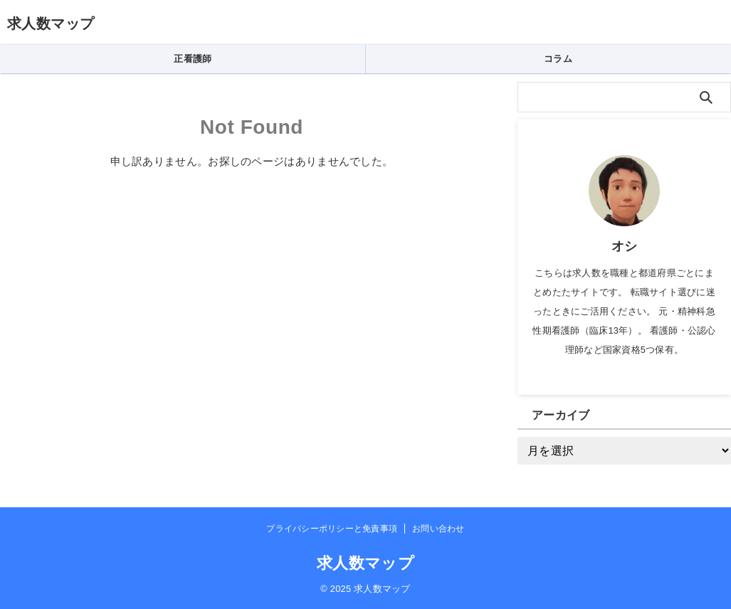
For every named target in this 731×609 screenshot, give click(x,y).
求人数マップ (50, 23)
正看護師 (192, 58)
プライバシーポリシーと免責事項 (331, 529)
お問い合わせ (438, 529)
